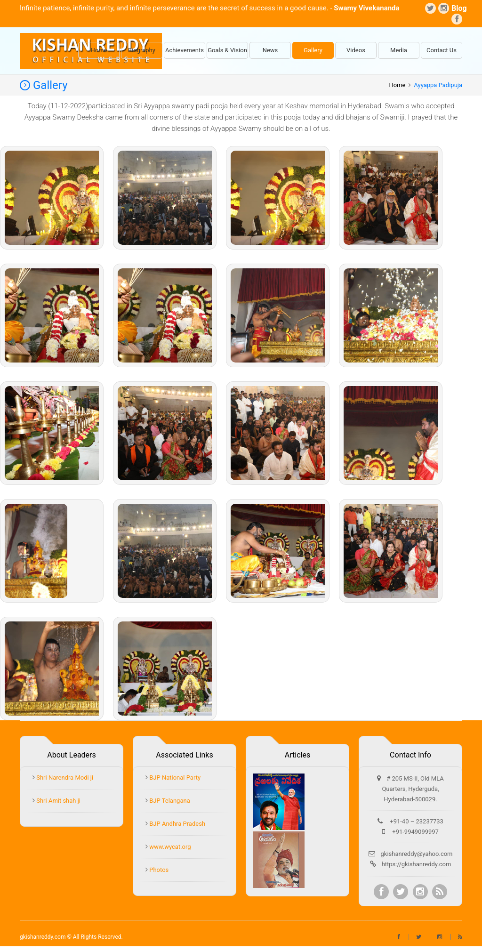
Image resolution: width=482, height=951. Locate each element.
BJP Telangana (169, 800)
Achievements (184, 50)
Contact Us (441, 50)
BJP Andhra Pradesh (176, 823)
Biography (141, 50)
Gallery (313, 50)
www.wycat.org (169, 846)
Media (398, 50)
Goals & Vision (227, 50)
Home (99, 50)
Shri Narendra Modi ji (64, 777)
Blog (456, 8)
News (270, 50)
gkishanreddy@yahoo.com (417, 853)
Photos (158, 869)
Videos (355, 50)
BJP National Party (174, 777)
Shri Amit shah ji (57, 800)
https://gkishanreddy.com (416, 864)
